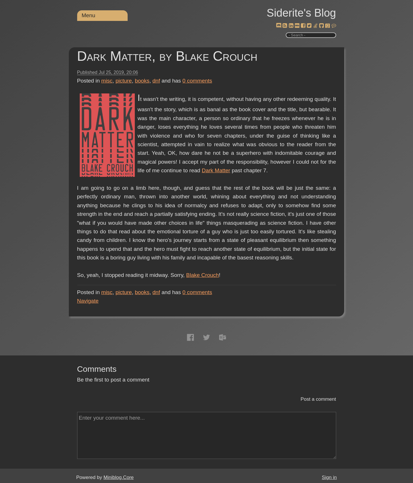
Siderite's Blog (301, 13)
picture (124, 81)
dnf (156, 81)
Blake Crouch (202, 275)
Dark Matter (216, 170)
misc (106, 81)
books (142, 81)
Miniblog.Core (119, 477)
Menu (89, 15)
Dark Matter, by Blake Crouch (167, 56)
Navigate (88, 301)
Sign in (329, 477)
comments (197, 81)
